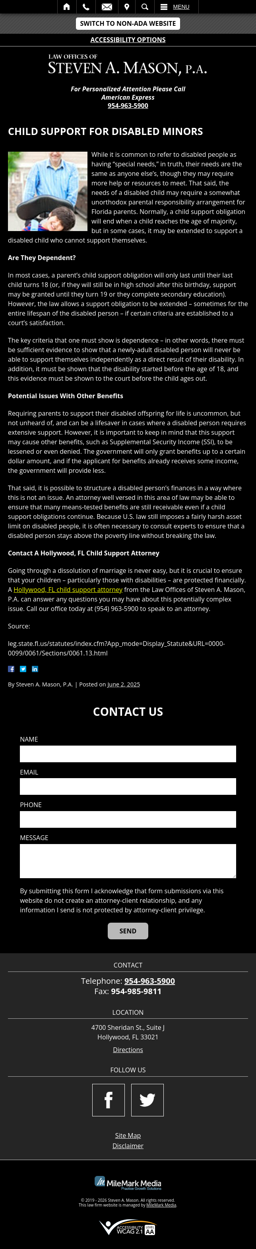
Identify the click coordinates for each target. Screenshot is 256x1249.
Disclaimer (128, 1145)
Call (86, 6)
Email (107, 6)
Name (29, 739)
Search (145, 6)
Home (67, 6)
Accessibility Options (128, 39)
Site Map (128, 1135)
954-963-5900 (128, 105)
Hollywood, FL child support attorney (68, 589)
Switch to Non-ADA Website (128, 23)
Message (34, 838)
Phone (31, 805)
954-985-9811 (136, 991)
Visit (126, 6)
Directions (128, 1050)
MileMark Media (161, 1205)
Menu (181, 7)
